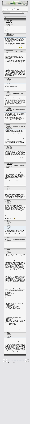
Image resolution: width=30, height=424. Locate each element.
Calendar (15, 13)
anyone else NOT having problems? (9, 336)
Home (4, 13)
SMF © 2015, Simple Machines (19, 360)
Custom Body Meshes (10, 34)
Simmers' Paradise (9, 50)
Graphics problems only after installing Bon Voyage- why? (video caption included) (9, 226)
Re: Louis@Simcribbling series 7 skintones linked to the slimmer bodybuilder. (9, 24)
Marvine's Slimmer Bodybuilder (9, 22)
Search (12, 13)
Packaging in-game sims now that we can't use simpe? (9, 127)
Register (22, 13)
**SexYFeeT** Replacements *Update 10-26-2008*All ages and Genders (8, 82)
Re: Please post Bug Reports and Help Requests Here (9, 36)
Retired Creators (9, 33)
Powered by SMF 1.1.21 (11, 360)
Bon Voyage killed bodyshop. (8, 94)
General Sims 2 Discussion (9, 334)
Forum (7, 13)
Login (19, 13)
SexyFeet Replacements (8, 79)
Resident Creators (9, 20)
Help (9, 13)
